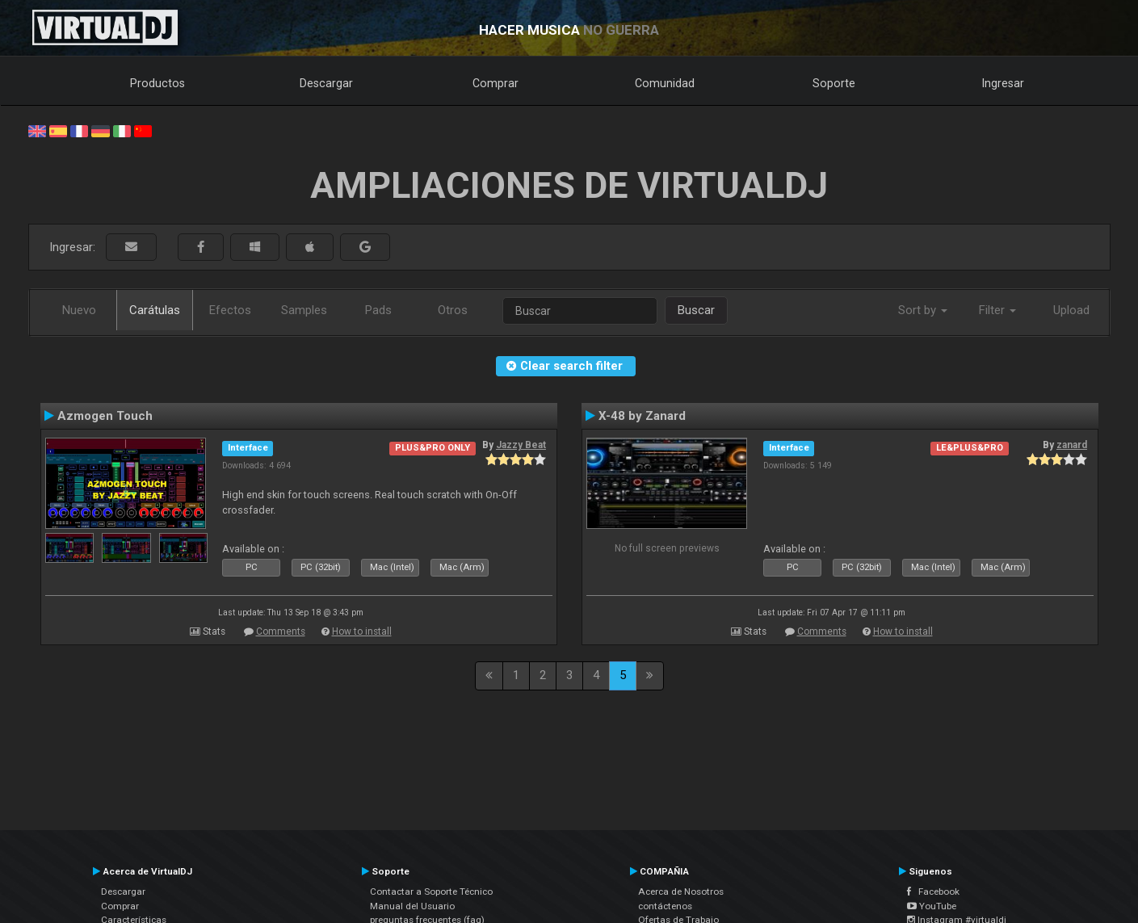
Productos (157, 83)
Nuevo (79, 310)
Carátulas (154, 310)
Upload (1071, 310)
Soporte (834, 83)
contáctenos (665, 906)
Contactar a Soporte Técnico (431, 891)
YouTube (931, 906)
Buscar (696, 310)
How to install (362, 631)
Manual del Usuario (412, 906)
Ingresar (1003, 83)
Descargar (326, 83)
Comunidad (665, 83)
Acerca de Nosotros (681, 891)
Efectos (230, 310)
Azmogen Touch (105, 416)
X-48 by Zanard (642, 416)
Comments (280, 631)
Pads (378, 310)
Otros (453, 310)
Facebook (933, 891)
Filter (997, 310)
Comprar (495, 83)
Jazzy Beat (521, 445)
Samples (304, 310)
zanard (1071, 445)
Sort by (922, 310)
